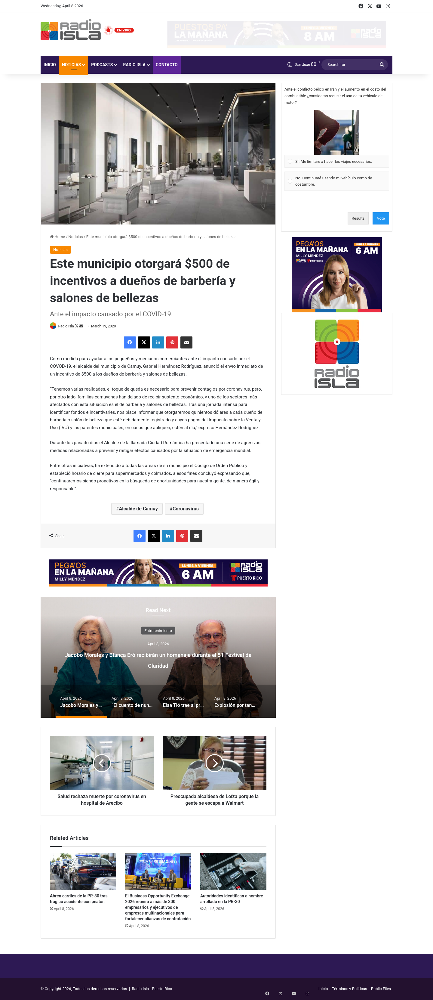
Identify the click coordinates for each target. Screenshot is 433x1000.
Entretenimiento (158, 631)
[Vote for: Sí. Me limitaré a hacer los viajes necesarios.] (337, 139)
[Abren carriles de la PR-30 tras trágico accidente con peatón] (83, 871)
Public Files (381, 989)
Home (57, 236)
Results (358, 218)
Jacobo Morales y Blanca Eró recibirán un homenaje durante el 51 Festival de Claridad (158, 659)
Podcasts (102, 64)
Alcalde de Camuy (138, 509)
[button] (336, 132)
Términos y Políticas (349, 989)
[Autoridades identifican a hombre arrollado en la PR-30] (233, 871)
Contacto (167, 64)
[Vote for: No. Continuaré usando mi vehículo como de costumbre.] (337, 181)
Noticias (71, 64)
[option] (158, 658)
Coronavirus (186, 509)
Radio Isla (134, 64)
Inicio (50, 64)
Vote (381, 218)
